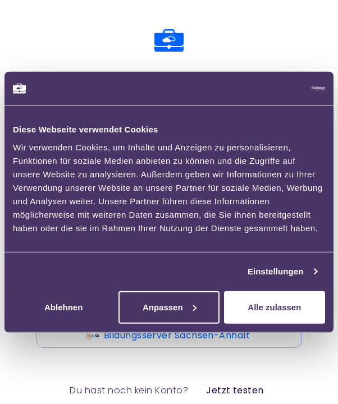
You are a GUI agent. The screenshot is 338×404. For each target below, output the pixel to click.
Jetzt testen (235, 390)
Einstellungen (276, 271)
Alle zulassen (274, 306)
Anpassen (170, 306)
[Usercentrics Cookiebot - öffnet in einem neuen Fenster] (276, 88)
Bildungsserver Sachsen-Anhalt (169, 335)
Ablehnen (63, 306)
